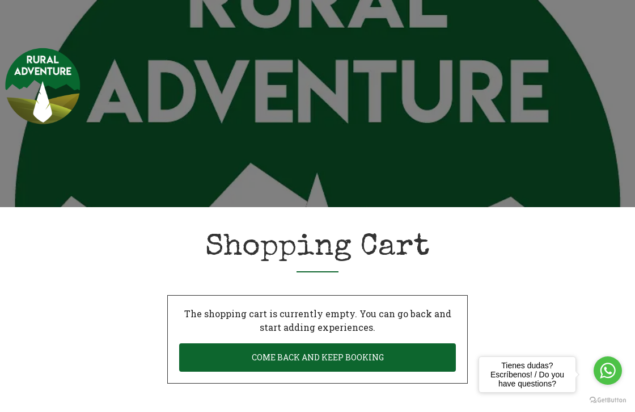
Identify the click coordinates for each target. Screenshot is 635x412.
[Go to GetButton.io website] (608, 400)
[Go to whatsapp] (608, 370)
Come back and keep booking (318, 357)
